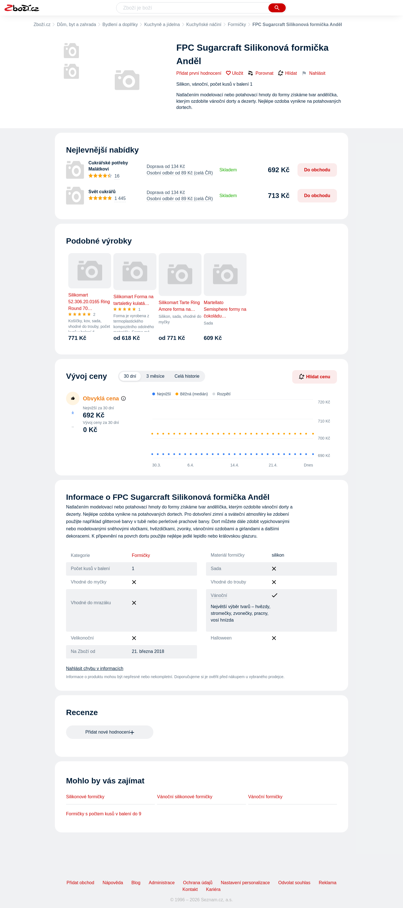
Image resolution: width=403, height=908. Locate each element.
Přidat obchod (80, 882)
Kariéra (213, 889)
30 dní (130, 376)
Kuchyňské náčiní (203, 24)
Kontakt (190, 889)
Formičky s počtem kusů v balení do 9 (103, 813)
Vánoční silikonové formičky (184, 796)
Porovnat (260, 73)
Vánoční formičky (265, 796)
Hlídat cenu (314, 376)
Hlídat (287, 73)
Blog (136, 882)
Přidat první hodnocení (198, 73)
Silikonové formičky (85, 796)
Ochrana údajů (197, 882)
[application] (237, 429)
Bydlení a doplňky (120, 24)
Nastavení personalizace (245, 882)
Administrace (162, 882)
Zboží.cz (42, 24)
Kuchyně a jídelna (162, 24)
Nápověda (113, 882)
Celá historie (187, 376)
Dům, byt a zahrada (76, 24)
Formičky (237, 24)
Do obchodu (317, 169)
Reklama (327, 882)
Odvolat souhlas (294, 882)
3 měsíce (155, 376)
